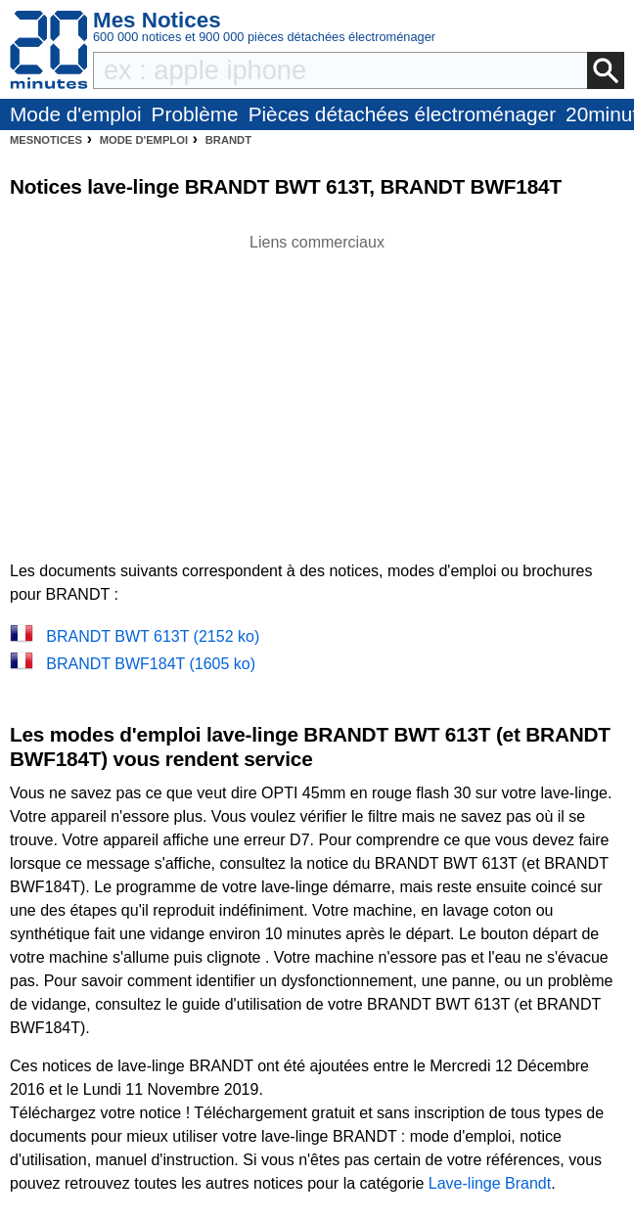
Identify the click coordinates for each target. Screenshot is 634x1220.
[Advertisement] (317, 391)
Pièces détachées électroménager (402, 114)
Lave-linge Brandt (490, 1183)
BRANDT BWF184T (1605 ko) (150, 663)
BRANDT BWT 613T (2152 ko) (152, 636)
